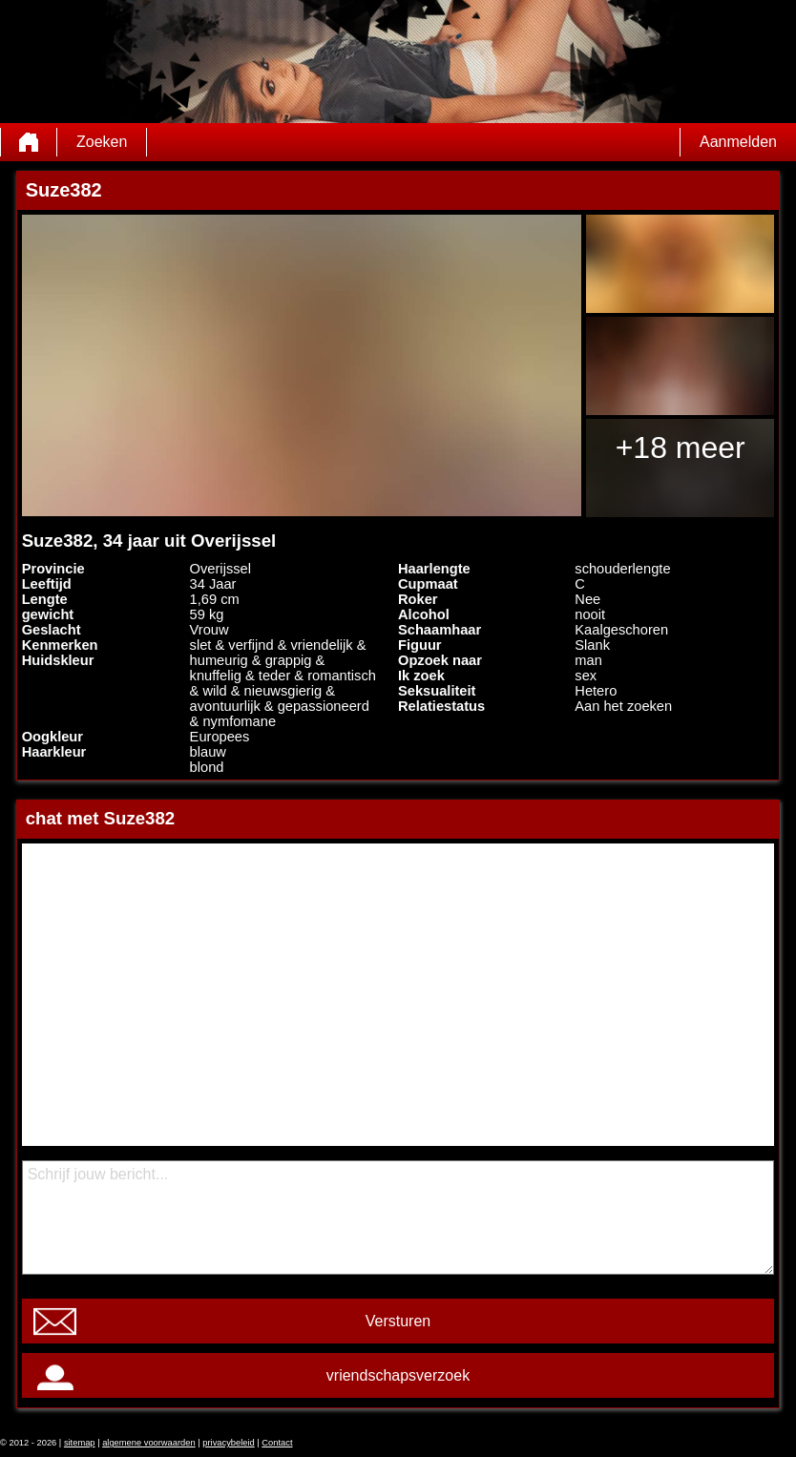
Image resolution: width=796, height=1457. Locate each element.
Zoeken (101, 142)
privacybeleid (228, 1442)
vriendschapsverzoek (398, 1375)
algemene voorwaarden (149, 1442)
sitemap (79, 1442)
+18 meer (680, 447)
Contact (277, 1442)
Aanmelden (738, 142)
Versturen (398, 1321)
